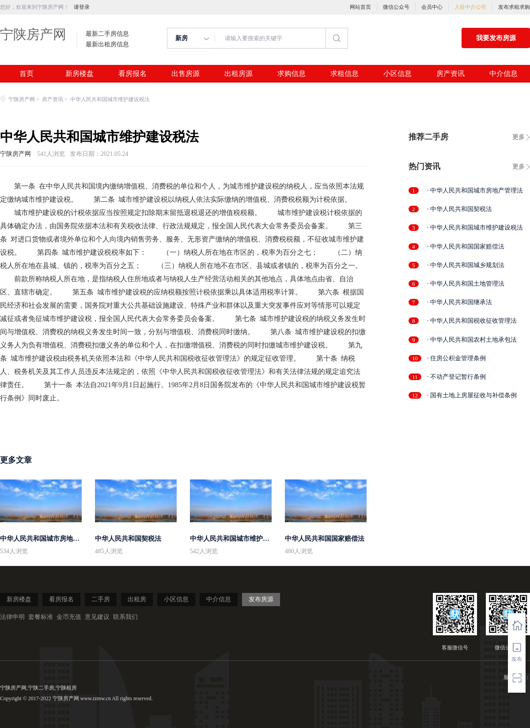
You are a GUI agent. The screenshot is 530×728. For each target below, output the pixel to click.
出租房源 (238, 74)
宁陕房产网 (33, 34)
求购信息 (291, 74)
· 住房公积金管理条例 (456, 358)
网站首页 (360, 7)
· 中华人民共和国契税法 (459, 209)
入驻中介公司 (470, 7)
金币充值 (69, 617)
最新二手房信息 (107, 34)
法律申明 (12, 617)
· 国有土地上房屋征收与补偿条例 (472, 395)
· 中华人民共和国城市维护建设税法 (475, 227)
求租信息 (344, 74)
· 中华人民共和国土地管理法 (465, 283)
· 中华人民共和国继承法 (459, 302)
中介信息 (503, 74)
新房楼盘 (79, 74)
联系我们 (125, 617)
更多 (518, 137)
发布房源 (261, 599)
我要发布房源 (496, 37)
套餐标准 (40, 617)
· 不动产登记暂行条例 (456, 376)
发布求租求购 (514, 7)
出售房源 (185, 74)
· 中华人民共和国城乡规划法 (465, 265)
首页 (26, 74)
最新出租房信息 (107, 44)
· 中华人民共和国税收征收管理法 (472, 320)
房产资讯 (450, 74)
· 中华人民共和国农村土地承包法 (472, 339)
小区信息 (397, 74)
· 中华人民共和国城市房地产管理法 (475, 190)
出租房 (137, 599)
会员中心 (432, 7)
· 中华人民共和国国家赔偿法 (465, 246)
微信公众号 (396, 7)
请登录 (82, 7)
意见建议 (97, 617)
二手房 (100, 599)
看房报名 (132, 74)
